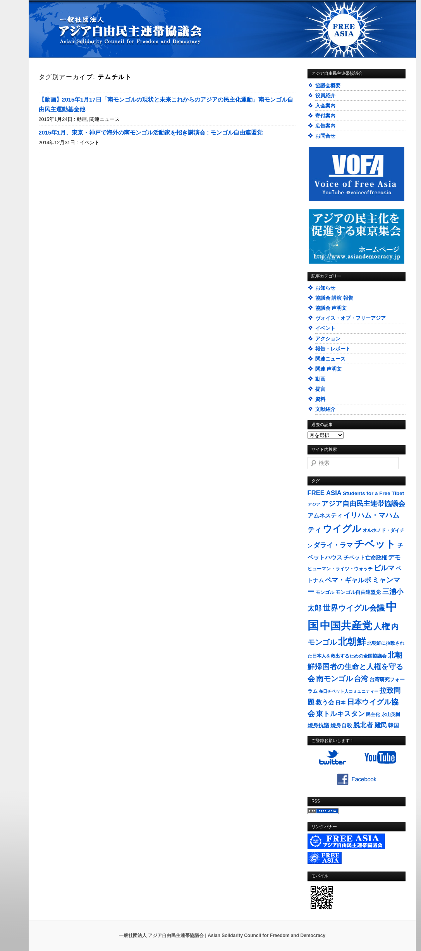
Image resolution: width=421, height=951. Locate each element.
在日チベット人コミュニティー (348, 691)
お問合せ (325, 136)
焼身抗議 (318, 725)
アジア (314, 504)
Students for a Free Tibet (373, 493)
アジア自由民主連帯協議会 (363, 503)
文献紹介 (325, 409)
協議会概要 (327, 85)
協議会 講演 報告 (334, 298)
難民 (381, 724)
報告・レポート (333, 349)
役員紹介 (325, 95)
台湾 (361, 679)
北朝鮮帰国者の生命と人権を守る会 (355, 667)
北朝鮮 (352, 641)
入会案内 (325, 106)
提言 (320, 389)
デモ (394, 557)
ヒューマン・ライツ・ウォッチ (340, 568)
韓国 (393, 725)
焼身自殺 (341, 725)
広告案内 (325, 126)
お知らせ (325, 288)
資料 (320, 399)
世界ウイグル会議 (354, 608)
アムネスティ (325, 515)
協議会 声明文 (331, 308)
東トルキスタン (340, 714)
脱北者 (363, 725)
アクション (327, 339)
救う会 (325, 702)
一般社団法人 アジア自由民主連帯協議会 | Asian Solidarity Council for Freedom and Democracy (222, 935)
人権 (381, 626)
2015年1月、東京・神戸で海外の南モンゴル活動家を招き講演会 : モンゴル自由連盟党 (151, 132)
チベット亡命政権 (365, 558)
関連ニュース (104, 119)
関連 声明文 (328, 369)
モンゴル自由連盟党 (358, 592)
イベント (89, 142)
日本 (340, 703)
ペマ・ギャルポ (348, 580)
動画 (82, 119)
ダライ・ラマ (333, 545)
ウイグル (342, 528)
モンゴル (325, 592)
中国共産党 (346, 626)
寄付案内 (325, 116)
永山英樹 (390, 714)
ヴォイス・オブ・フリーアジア (350, 318)
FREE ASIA (325, 493)
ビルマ (384, 568)
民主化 (373, 714)
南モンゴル (334, 678)
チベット (375, 543)
